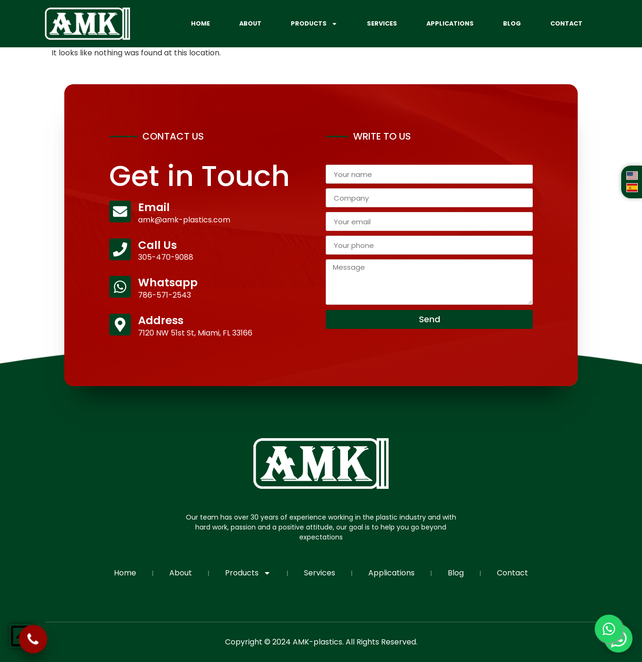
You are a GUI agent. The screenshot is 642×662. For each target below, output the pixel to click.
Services (382, 23)
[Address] (120, 324)
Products (314, 24)
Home (200, 23)
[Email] (120, 211)
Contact (566, 23)
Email (154, 207)
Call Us (157, 245)
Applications (450, 23)
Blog (512, 23)
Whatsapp (168, 282)
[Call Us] (120, 249)
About (250, 23)
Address (160, 320)
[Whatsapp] (120, 287)
